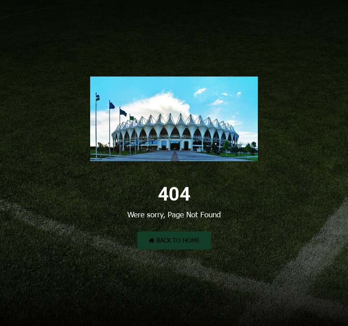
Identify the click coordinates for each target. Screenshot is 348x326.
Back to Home (174, 240)
